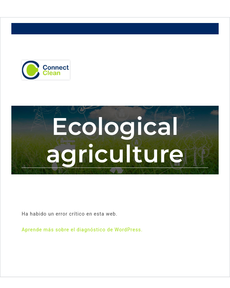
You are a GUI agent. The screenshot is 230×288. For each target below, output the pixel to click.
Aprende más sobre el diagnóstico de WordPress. (82, 229)
